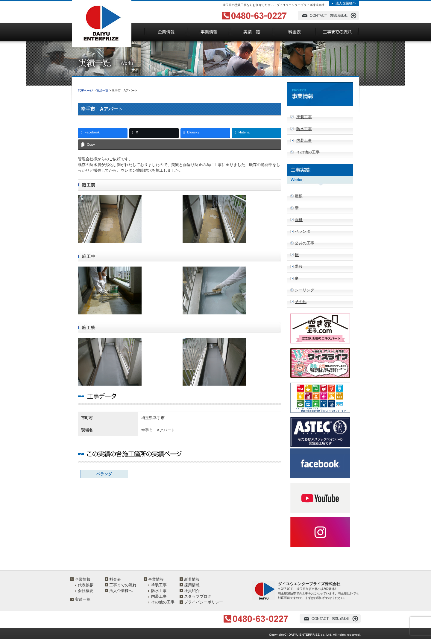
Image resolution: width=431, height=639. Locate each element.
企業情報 (82, 579)
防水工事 (304, 129)
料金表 (115, 579)
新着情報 (192, 579)
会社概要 (85, 590)
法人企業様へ (121, 590)
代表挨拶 (85, 585)
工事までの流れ (122, 585)
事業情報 (156, 579)
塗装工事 (304, 117)
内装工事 (304, 140)
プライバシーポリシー (203, 602)
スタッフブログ (197, 596)
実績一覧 (102, 90)
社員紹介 (192, 590)
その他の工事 (308, 152)
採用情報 (192, 585)
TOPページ (85, 90)
